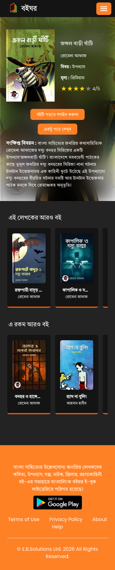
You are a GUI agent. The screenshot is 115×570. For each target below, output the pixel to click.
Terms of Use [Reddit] (24, 519)
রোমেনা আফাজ (73, 56)
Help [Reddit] (57, 526)
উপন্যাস (73, 67)
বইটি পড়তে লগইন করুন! (57, 114)
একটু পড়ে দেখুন (57, 129)
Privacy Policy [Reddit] (65, 519)
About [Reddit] (99, 519)
